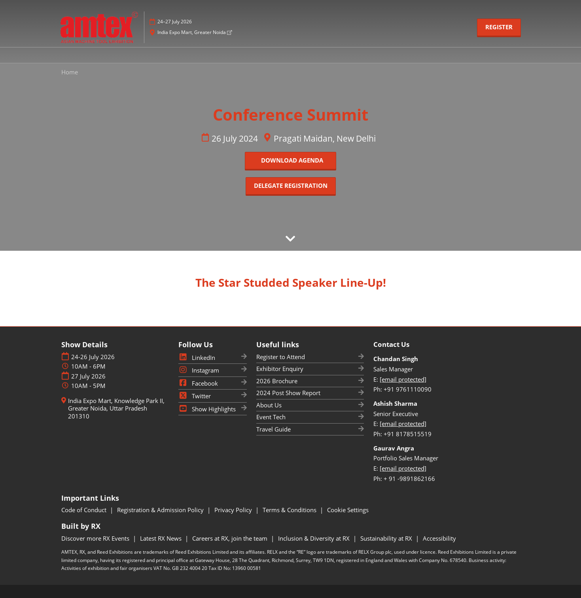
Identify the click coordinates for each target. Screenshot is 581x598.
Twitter (194, 396)
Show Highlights (207, 409)
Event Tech (271, 417)
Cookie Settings (348, 510)
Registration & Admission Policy (161, 510)
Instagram (198, 370)
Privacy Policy (234, 510)
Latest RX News (161, 538)
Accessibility (439, 538)
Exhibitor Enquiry (279, 369)
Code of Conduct (84, 510)
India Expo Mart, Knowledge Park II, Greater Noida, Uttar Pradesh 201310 (116, 408)
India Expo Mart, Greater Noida (194, 32)
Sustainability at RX (387, 538)
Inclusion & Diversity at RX (314, 538)
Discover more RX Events (96, 538)
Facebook (198, 383)
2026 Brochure (276, 381)
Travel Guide (273, 429)
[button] (499, 27)
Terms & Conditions (290, 510)
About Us (269, 405)
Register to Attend (280, 357)
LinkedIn (196, 357)
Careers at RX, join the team (230, 538)
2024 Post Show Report (288, 393)
